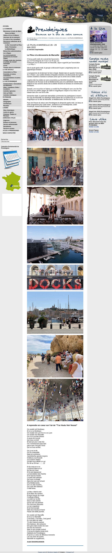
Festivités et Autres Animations (57, 38)
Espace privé (42, 552)
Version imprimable (35, 49)
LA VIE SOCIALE (42, 38)
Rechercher (4, 139)
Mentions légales (53, 552)
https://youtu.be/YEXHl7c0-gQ (99, 113)
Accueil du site (31, 38)
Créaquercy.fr (70, 552)
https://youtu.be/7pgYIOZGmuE (99, 106)
